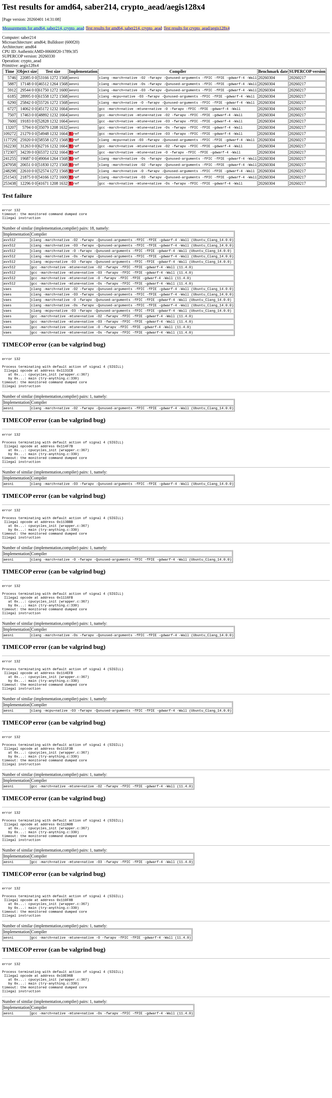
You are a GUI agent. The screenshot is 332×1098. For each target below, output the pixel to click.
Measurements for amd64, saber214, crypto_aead (43, 28)
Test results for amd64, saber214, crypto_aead (124, 28)
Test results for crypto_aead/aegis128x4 (197, 28)
